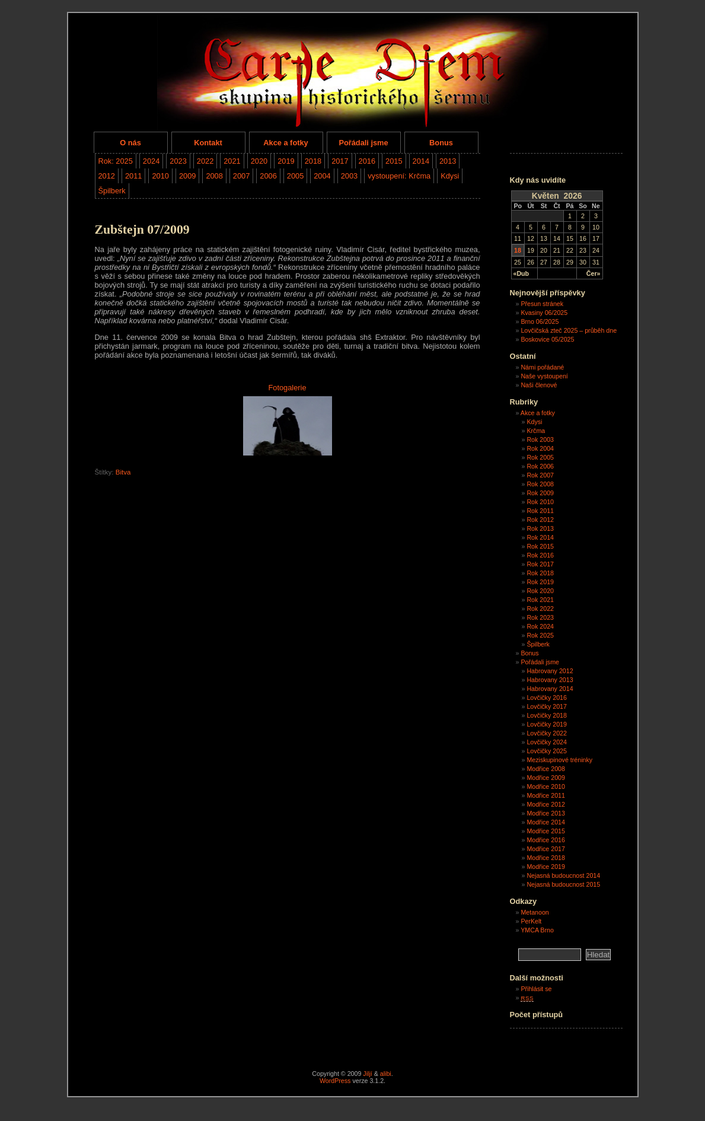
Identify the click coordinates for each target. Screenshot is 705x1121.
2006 (268, 175)
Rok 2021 (540, 599)
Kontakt (208, 142)
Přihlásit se (536, 988)
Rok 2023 (540, 617)
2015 (393, 161)
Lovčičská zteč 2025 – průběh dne (569, 330)
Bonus (441, 142)
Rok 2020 (540, 590)
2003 (349, 175)
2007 (241, 175)
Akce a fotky (285, 142)
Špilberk (112, 190)
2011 (133, 175)
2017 (339, 161)
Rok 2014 (540, 537)
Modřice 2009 (546, 777)
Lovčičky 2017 (547, 706)
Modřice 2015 (546, 831)
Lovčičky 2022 (547, 733)
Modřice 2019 (546, 866)
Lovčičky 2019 (547, 724)
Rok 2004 (540, 448)
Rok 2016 (540, 555)
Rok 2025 (540, 635)
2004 (322, 175)
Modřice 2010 (546, 786)
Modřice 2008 (546, 768)
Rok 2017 (540, 564)
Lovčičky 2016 (547, 697)
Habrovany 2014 (550, 688)
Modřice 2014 (546, 822)
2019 (285, 161)
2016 (367, 161)
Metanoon (534, 912)
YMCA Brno (537, 930)
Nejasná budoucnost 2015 (563, 884)
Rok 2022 (540, 608)
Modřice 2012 (546, 804)
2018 (313, 161)
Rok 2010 (540, 501)
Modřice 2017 (546, 848)
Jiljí (367, 1073)
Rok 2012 (540, 519)
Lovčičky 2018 (547, 715)
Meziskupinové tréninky (559, 759)
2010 (160, 175)
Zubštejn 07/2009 (142, 229)
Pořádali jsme (363, 142)
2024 (151, 161)
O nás (130, 142)
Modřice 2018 (546, 857)
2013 (447, 161)
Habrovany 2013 (550, 679)
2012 (106, 175)
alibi (385, 1073)
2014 (421, 161)
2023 (178, 161)
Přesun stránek (542, 303)
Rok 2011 (540, 510)
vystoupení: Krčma (399, 175)
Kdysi (450, 175)
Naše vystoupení (544, 376)
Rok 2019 (540, 581)
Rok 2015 (540, 546)
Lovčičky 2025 (547, 750)
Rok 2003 (540, 439)
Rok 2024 (540, 626)
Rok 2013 (540, 528)
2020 (259, 161)
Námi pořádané (542, 367)
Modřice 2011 (546, 795)
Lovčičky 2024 (547, 742)
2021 (232, 161)
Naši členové (539, 384)
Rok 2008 (540, 484)
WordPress (335, 1080)
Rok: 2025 (115, 161)
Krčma (536, 430)
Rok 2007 (540, 475)
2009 (187, 175)
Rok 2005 (540, 457)
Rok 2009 (540, 492)
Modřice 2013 (546, 813)
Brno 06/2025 (540, 321)
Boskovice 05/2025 (547, 339)
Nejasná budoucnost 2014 (563, 875)
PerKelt (531, 921)
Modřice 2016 (546, 839)
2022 (205, 161)
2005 (295, 175)
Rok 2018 (540, 573)
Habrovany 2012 (550, 670)
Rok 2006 (540, 466)
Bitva (123, 472)
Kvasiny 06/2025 (544, 312)
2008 (214, 175)
